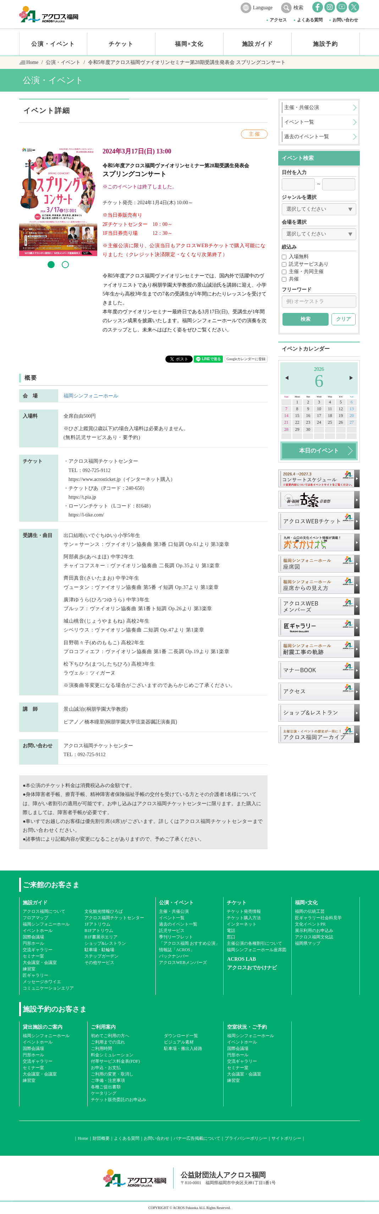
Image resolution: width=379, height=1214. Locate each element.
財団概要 (101, 1138)
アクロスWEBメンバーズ (183, 962)
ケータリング (103, 1093)
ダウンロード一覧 (181, 1035)
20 (352, 415)
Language (263, 7)
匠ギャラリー (35, 975)
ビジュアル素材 (179, 1042)
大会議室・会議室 (40, 962)
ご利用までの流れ (108, 1042)
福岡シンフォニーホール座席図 (256, 949)
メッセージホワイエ (42, 981)
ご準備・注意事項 (108, 1080)
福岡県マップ (307, 943)
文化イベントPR (310, 924)
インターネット (242, 924)
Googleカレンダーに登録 (246, 359)
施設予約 (325, 44)
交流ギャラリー (38, 949)
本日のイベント (319, 451)
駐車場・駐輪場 (99, 949)
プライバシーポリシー (246, 1138)
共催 (290, 279)
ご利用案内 (103, 1027)
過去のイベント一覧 (178, 924)
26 (341, 422)
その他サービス (99, 962)
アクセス (278, 19)
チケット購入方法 (244, 917)
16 (308, 415)
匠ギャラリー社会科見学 (318, 917)
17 (319, 415)
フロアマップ (35, 917)
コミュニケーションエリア (48, 988)
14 (286, 415)
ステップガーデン (101, 956)
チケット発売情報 (244, 911)
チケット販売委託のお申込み (118, 1099)
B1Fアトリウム (98, 930)
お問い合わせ (345, 19)
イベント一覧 (172, 917)
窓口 (231, 936)
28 (286, 429)
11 (330, 408)
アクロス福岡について (44, 911)
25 (330, 422)
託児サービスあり (305, 264)
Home (32, 62)
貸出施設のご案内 (42, 1027)
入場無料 (295, 256)
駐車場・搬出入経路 (183, 1048)
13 (352, 408)
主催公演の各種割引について (254, 943)
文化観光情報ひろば (103, 911)
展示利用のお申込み (314, 930)
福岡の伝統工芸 (310, 911)
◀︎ (286, 378)
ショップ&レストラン (105, 943)
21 (286, 422)
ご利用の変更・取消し (112, 1074)
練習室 (29, 968)
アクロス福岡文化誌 (314, 936)
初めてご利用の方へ (110, 1035)
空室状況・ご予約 (247, 1027)
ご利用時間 (101, 1048)
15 (297, 415)
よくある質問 (310, 19)
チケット (121, 44)
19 (341, 415)
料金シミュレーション (112, 1054)
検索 (298, 7)
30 (308, 429)
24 (319, 422)
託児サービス (172, 930)
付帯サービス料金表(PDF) (115, 1061)
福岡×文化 (189, 44)
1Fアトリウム (97, 924)
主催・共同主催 (303, 271)
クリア (343, 319)
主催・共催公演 (174, 911)
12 (341, 408)
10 (319, 408)
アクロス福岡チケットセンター (114, 917)
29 (297, 429)
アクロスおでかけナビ (252, 967)
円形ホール (33, 943)
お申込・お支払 (106, 1067)
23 (308, 422)
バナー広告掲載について (197, 1138)
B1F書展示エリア (100, 936)
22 (297, 422)
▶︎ (351, 378)
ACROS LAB (241, 959)
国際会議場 (33, 936)
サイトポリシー (286, 1138)
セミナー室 (33, 956)
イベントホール (38, 930)
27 (352, 422)
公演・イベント (53, 44)
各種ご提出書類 (106, 1086)
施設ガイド (257, 44)
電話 (231, 930)
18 (330, 415)
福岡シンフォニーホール (91, 396)
